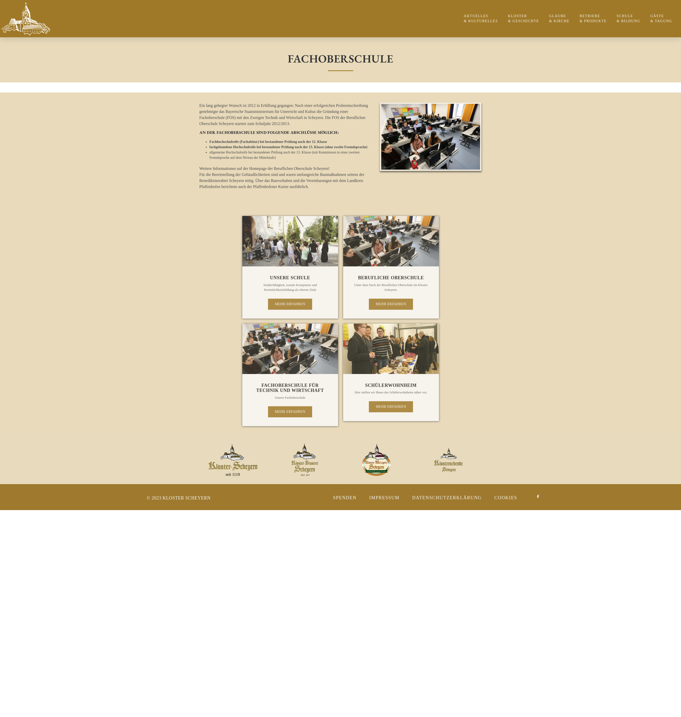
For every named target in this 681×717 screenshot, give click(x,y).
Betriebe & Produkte (594, 18)
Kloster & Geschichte (525, 18)
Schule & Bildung (630, 18)
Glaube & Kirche (560, 18)
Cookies (505, 497)
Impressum (384, 497)
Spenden (345, 497)
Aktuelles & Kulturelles (482, 18)
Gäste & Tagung (662, 18)
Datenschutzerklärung (447, 497)
